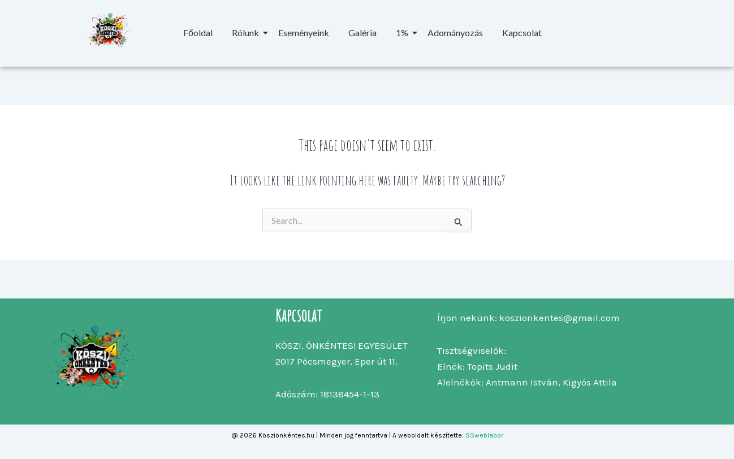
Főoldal (198, 32)
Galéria (362, 32)
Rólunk (247, 32)
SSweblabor (484, 435)
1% (404, 32)
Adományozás (455, 32)
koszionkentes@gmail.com (559, 317)
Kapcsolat (522, 32)
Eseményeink (303, 32)
